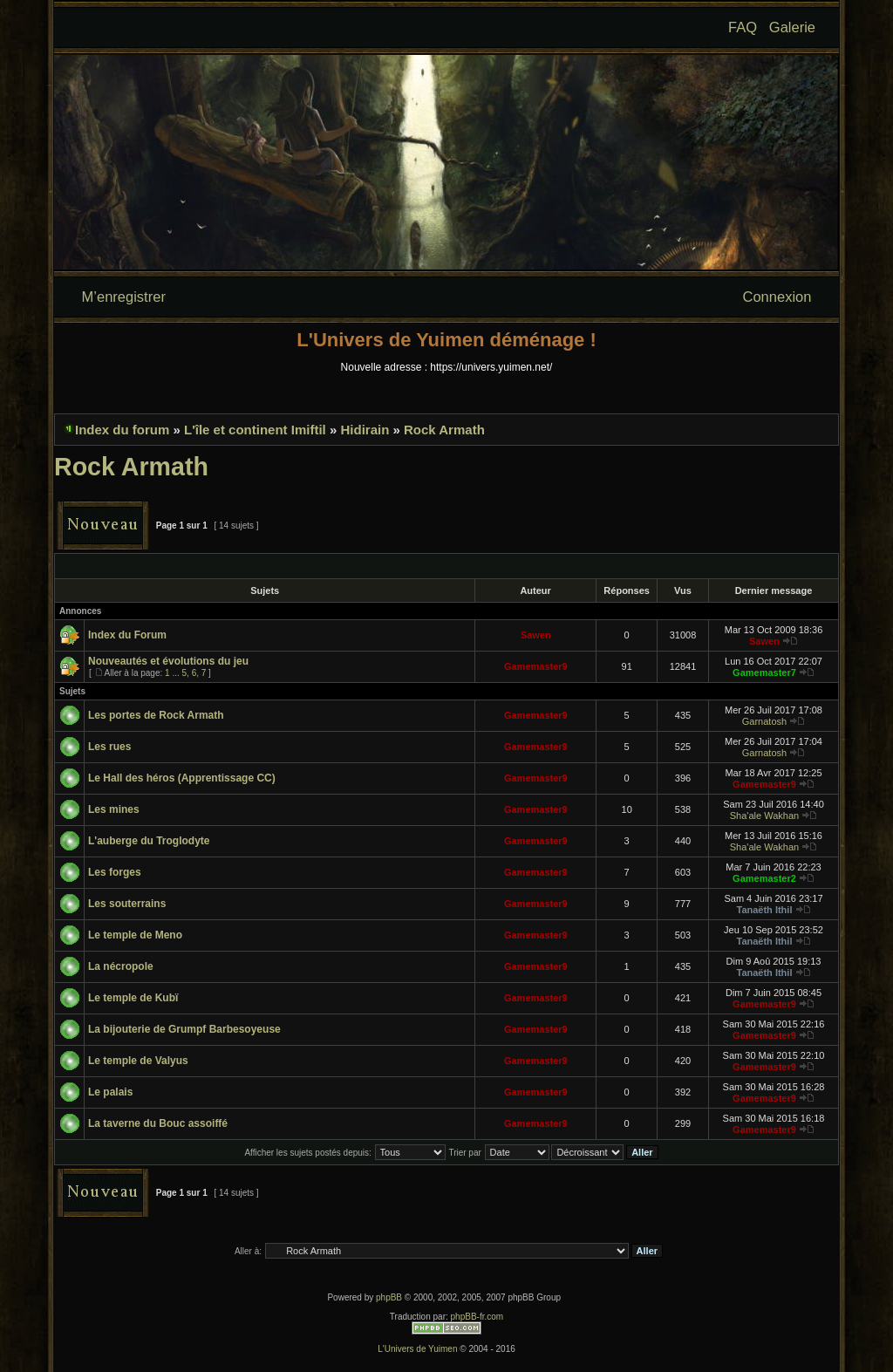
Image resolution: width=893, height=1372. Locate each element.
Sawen (536, 635)
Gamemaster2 (764, 878)
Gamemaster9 (536, 666)
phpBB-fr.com (477, 1316)
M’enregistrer (124, 296)
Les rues (109, 747)
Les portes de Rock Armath (156, 715)
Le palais (110, 1092)
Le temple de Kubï (133, 998)
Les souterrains (127, 904)
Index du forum (122, 429)
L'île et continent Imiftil (255, 429)
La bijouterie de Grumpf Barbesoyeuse (184, 1029)
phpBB (389, 1297)
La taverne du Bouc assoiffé (158, 1123)
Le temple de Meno (135, 935)
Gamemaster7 (764, 672)
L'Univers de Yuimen (417, 1349)
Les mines (114, 809)
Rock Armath (444, 429)
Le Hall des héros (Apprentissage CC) (182, 778)
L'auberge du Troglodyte (149, 841)
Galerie (792, 27)
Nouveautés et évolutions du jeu (168, 661)
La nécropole (120, 966)
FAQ (742, 27)
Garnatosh (764, 721)
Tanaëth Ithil (764, 909)
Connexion (777, 296)
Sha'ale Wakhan (764, 815)
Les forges (114, 872)
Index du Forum (127, 635)
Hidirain (364, 429)
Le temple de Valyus (138, 1061)
